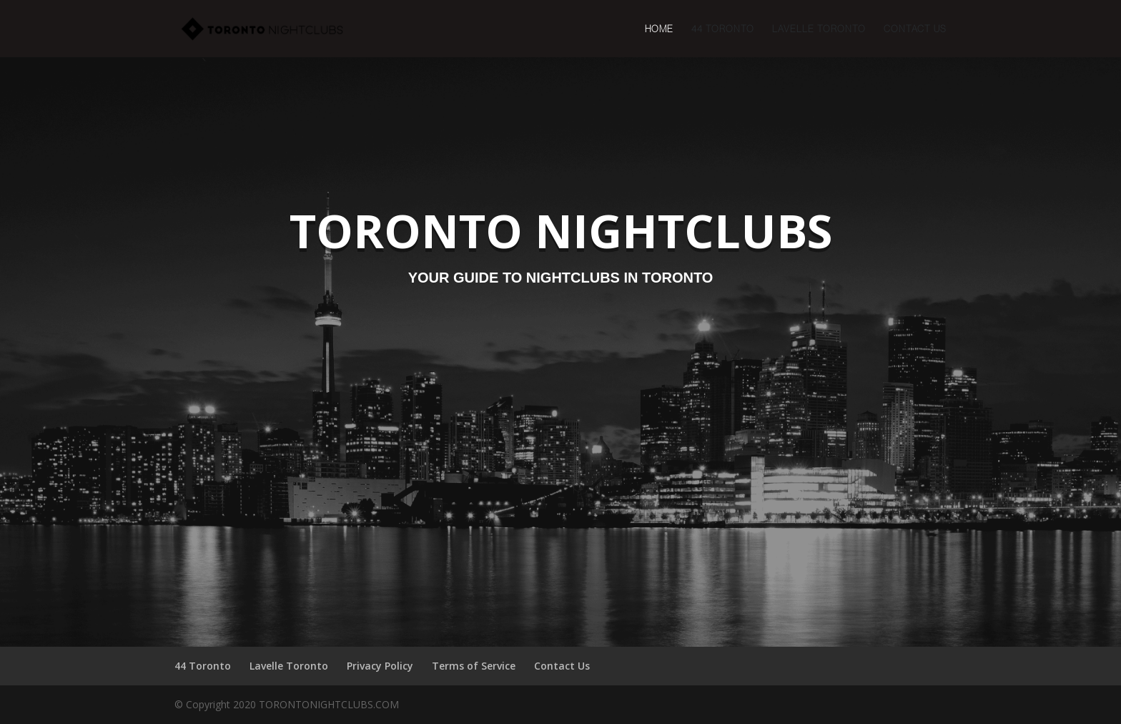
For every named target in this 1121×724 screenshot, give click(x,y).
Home (659, 29)
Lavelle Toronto (819, 29)
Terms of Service (473, 665)
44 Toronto (722, 29)
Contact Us (915, 29)
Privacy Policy (380, 665)
